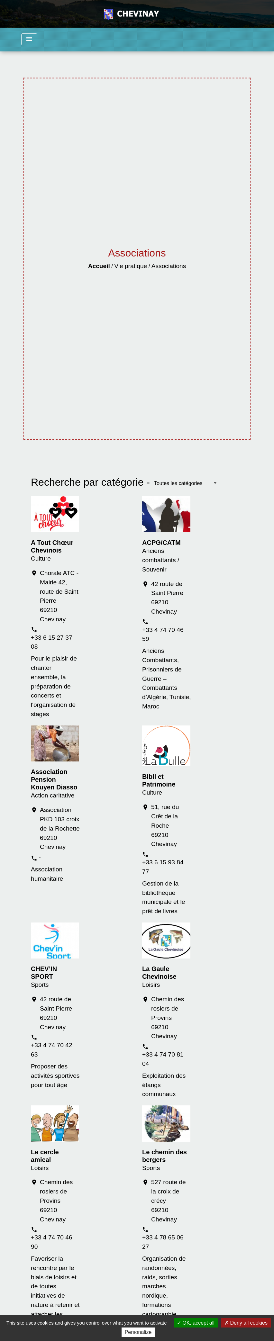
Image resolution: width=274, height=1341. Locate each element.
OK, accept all (196, 1323)
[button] (185, 483)
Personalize (138, 1332)
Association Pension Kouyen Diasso (54, 779)
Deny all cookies (246, 1323)
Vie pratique (130, 266)
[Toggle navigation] (29, 39)
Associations (168, 266)
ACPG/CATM (161, 542)
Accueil (99, 266)
